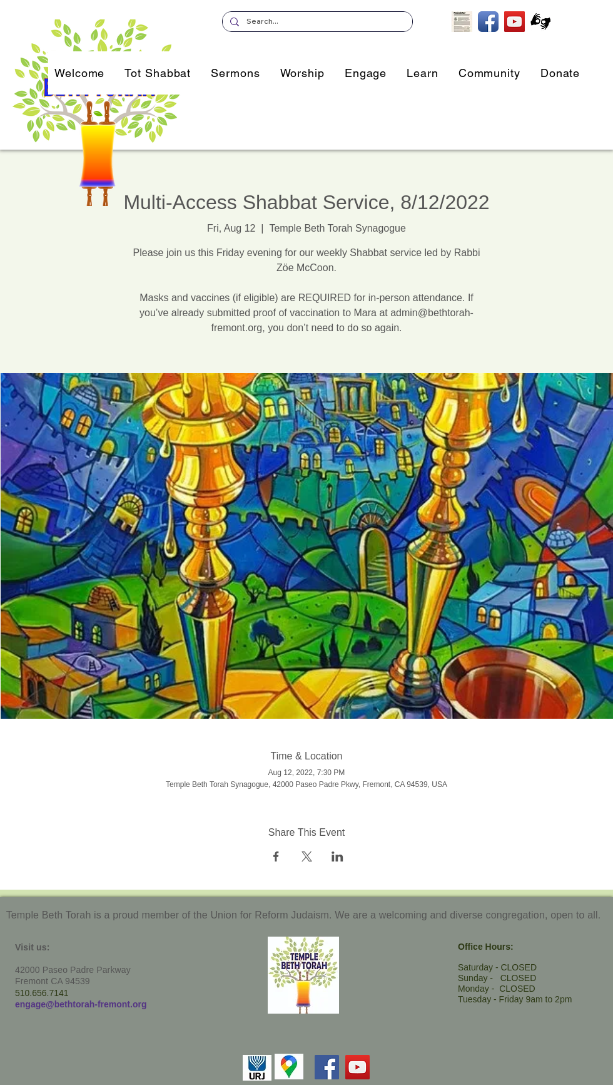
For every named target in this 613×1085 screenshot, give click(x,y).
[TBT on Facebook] (488, 21)
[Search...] (316, 21)
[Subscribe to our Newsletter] (462, 21)
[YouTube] (357, 1067)
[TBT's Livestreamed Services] (514, 21)
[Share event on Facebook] (276, 856)
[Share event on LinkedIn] (337, 856)
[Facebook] (327, 1067)
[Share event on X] (307, 856)
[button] (365, 73)
